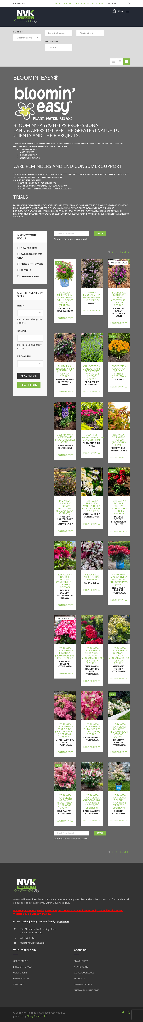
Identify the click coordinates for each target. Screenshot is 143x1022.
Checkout (97, 3)
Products (79, 978)
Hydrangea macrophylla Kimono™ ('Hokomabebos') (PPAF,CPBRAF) (65, 653)
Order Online (20, 961)
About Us (80, 950)
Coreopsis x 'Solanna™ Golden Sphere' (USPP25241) (119, 371)
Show (51, 41)
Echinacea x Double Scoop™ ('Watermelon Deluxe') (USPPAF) (64, 581)
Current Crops (28, 276)
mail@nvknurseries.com (32, 942)
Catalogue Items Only (29, 255)
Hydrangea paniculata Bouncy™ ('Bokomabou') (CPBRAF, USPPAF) (119, 730)
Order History (21, 978)
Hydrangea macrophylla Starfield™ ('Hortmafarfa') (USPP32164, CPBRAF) (64, 730)
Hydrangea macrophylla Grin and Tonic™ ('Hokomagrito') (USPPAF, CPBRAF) (119, 656)
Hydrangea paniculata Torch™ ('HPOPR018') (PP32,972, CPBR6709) (119, 801)
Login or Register (65, 3)
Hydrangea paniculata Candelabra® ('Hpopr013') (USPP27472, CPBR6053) (91, 801)
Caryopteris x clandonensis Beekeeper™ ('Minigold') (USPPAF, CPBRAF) (92, 372)
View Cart (18, 984)
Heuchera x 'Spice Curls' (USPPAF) (91, 577)
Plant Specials (83, 3)
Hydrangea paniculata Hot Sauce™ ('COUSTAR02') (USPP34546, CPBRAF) (65, 801)
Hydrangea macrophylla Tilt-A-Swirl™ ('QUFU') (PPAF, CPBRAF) (91, 729)
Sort (18, 31)
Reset (29, 384)
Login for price (65, 318)
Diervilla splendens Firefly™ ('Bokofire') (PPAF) (119, 439)
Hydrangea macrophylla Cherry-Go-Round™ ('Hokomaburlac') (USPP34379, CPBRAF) (93, 656)
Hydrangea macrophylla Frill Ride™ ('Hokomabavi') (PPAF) (119, 579)
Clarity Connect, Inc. (37, 1016)
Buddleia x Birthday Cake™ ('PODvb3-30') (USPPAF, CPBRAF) (118, 299)
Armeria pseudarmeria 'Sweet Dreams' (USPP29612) (91, 296)
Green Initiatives (83, 984)
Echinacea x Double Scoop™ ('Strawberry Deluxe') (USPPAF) (119, 507)
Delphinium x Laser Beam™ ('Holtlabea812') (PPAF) (65, 438)
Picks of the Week (30, 263)
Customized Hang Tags (86, 990)
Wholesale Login (24, 950)
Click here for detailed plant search (70, 239)
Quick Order (20, 972)
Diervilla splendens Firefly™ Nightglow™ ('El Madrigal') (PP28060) (65, 507)
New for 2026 (27, 247)
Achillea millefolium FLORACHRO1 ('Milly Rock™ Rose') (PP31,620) (65, 299)
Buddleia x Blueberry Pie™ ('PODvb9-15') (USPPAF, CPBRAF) (64, 371)
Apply (29, 375)
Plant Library (81, 961)
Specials (24, 270)
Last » (124, 252)
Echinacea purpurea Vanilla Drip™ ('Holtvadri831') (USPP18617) (91, 505)
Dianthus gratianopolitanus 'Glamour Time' (94, 437)
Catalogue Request (84, 972)
